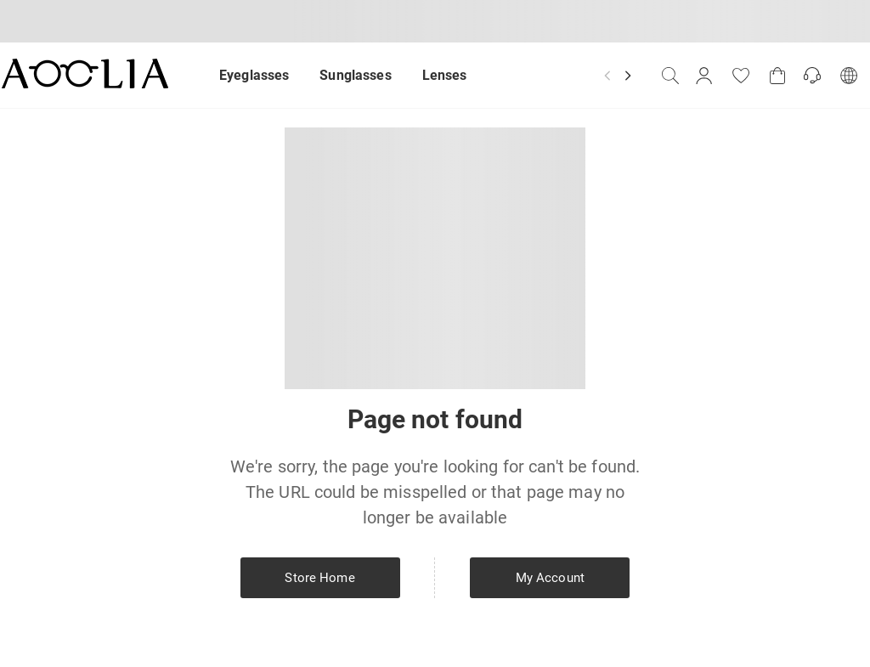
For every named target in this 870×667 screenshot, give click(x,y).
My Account (550, 577)
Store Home (319, 577)
